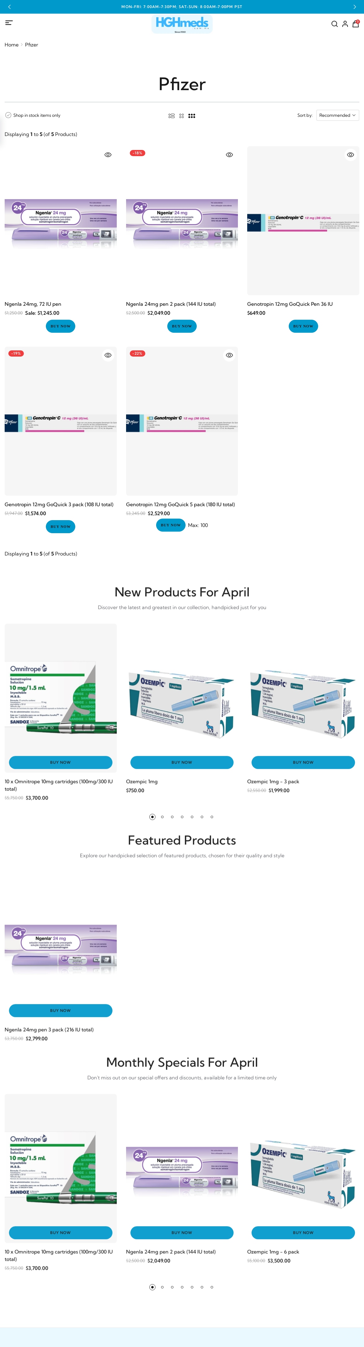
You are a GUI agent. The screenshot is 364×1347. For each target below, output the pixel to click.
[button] (9, 6)
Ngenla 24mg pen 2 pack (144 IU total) (171, 304)
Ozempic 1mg (142, 786)
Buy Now (60, 767)
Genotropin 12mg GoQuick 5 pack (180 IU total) (180, 504)
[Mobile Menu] (9, 23)
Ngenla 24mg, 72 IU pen (33, 304)
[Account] (345, 24)
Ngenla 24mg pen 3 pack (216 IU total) (49, 1034)
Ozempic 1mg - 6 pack (273, 1256)
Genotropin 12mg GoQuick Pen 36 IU (290, 304)
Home (12, 45)
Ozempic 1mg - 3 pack (273, 786)
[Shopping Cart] (355, 24)
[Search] (334, 24)
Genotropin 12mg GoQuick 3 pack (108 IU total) (59, 504)
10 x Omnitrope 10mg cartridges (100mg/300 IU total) (59, 789)
